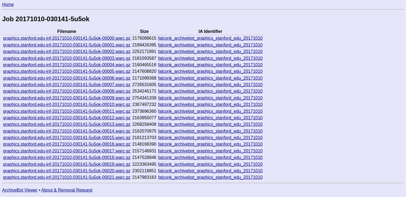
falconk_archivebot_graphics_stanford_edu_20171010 (210, 38)
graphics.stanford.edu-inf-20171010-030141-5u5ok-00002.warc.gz (67, 51)
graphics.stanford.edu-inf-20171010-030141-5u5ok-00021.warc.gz (67, 177)
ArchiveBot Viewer (19, 190)
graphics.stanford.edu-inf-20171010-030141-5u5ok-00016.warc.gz (67, 144)
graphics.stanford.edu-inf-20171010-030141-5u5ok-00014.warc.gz (67, 131)
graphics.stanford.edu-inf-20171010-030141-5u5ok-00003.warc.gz (67, 58)
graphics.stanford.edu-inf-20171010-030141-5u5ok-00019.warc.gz (67, 164)
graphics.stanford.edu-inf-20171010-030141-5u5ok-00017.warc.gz (67, 151)
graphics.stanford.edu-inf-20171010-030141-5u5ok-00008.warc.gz (67, 91)
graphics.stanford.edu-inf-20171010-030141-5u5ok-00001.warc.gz (67, 45)
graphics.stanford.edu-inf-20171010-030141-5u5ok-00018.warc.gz (67, 157)
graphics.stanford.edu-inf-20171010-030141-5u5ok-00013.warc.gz (67, 124)
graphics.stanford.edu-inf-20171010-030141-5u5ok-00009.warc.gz (67, 98)
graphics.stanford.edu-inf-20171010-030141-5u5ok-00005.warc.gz (67, 71)
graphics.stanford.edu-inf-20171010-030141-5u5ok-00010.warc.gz (67, 104)
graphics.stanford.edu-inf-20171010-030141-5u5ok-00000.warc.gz (67, 38)
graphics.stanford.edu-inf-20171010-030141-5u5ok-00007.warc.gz (67, 84)
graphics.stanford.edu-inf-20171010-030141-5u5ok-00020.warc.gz (67, 170)
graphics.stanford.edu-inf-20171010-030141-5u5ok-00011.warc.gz (67, 111)
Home (8, 4)
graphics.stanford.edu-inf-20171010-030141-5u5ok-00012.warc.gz (67, 117)
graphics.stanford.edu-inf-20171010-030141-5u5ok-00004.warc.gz (67, 64)
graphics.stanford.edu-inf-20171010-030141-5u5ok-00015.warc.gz (67, 137)
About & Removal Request (67, 190)
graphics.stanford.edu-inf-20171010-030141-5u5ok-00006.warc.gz (67, 78)
